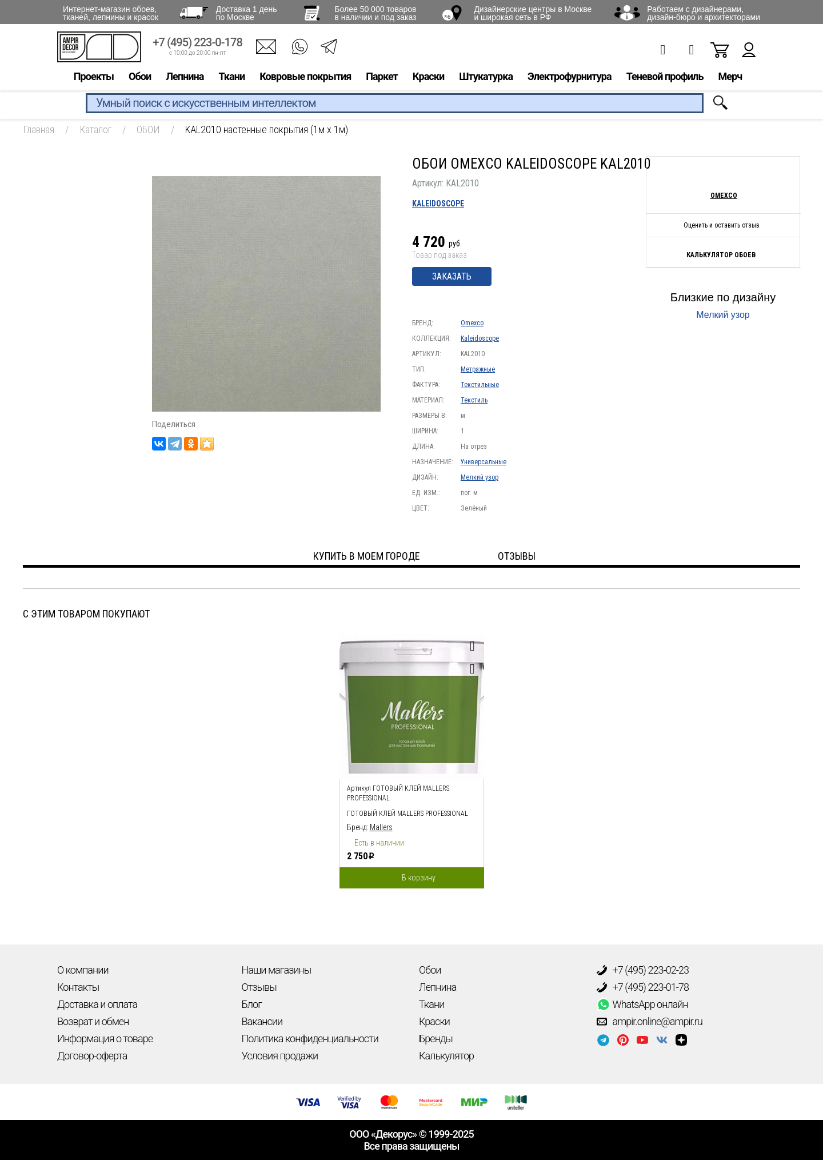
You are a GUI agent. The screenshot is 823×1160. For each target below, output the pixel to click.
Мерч (730, 78)
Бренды (436, 1039)
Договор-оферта (92, 1056)
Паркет (382, 78)
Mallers (381, 827)
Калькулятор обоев (721, 255)
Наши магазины (276, 970)
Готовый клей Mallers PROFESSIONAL (407, 814)
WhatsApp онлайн (642, 1004)
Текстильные (480, 385)
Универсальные (483, 462)
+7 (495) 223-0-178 (197, 44)
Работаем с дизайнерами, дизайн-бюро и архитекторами (703, 13)
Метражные (478, 369)
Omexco (472, 323)
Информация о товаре (105, 1039)
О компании (83, 970)
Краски (428, 78)
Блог (252, 1004)
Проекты (94, 78)
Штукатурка (486, 78)
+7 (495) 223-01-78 (643, 987)
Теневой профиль (665, 78)
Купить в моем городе (366, 556)
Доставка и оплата (97, 1004)
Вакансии (262, 1021)
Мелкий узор (479, 477)
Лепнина (184, 78)
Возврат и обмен (93, 1021)
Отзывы (259, 987)
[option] (412, 758)
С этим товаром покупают (86, 614)
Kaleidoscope (438, 203)
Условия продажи (280, 1056)
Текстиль (474, 400)
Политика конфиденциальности (310, 1039)
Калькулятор (446, 1056)
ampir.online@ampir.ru (650, 1021)
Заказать (452, 276)
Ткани (231, 78)
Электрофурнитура (570, 78)
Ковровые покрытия (305, 78)
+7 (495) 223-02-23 (643, 970)
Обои (140, 78)
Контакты (78, 987)
